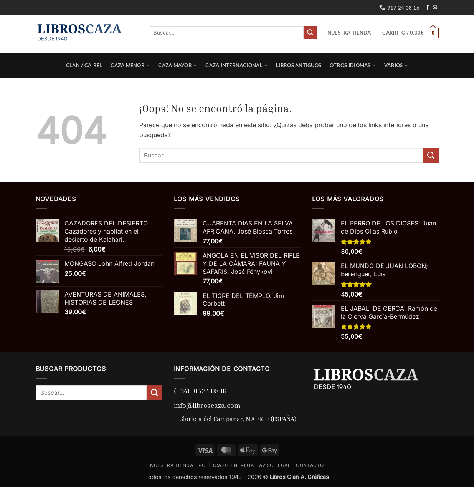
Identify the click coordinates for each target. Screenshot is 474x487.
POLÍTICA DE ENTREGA (226, 465)
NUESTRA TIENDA (349, 33)
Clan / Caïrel (84, 65)
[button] (410, 33)
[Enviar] (310, 32)
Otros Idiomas (353, 65)
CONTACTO (310, 465)
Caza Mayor (177, 65)
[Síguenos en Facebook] (427, 7)
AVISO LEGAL (275, 465)
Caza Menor (130, 65)
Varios (396, 65)
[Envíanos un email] (435, 7)
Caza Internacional (236, 65)
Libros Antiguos (298, 65)
